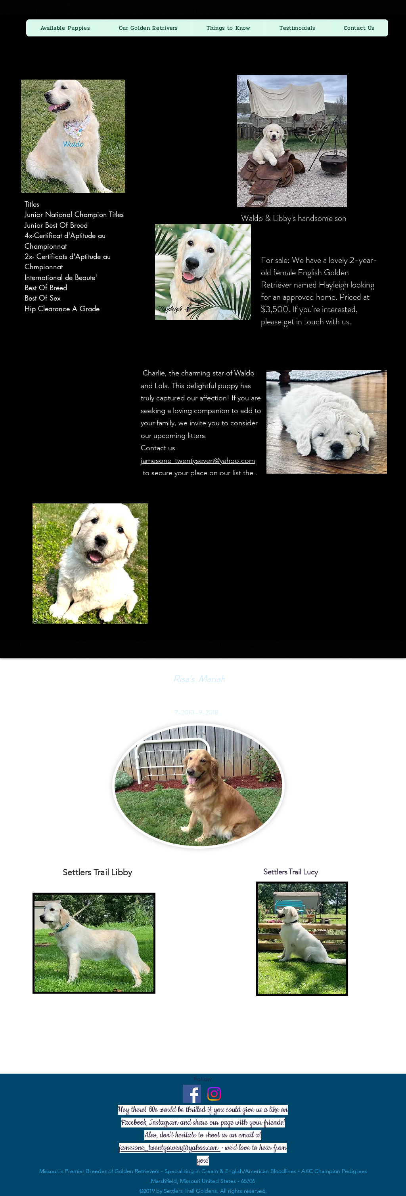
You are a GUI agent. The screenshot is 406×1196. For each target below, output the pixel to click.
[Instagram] (214, 1094)
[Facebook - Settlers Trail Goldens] (192, 1094)
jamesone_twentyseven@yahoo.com (198, 460)
